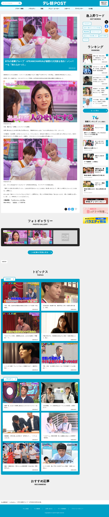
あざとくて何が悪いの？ (91, 35)
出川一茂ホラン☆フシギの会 (92, 27)
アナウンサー (79, 8)
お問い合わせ (48, 508)
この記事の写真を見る (40, 252)
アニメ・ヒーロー (54, 8)
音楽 (42, 8)
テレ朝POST (54, 3)
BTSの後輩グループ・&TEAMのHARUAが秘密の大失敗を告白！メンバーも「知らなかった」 (31, 502)
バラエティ (32, 8)
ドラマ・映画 (19, 8)
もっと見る (95, 110)
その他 (90, 8)
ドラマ (86, 39)
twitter (106, 22)
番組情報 (86, 31)
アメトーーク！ (95, 31)
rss (106, 30)
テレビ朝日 (26, 508)
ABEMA (15, 202)
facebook (106, 26)
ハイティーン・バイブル (18, 200)
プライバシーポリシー (77, 508)
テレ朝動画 (37, 508)
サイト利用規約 (62, 508)
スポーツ (67, 8)
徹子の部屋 (103, 35)
